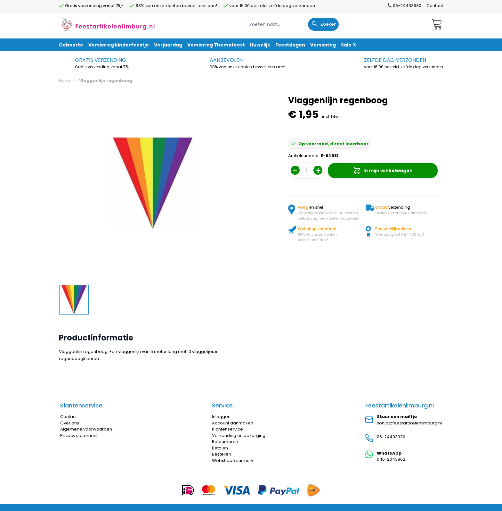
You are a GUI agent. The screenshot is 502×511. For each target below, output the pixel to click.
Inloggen (221, 417)
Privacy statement (79, 435)
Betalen (220, 448)
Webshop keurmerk (233, 460)
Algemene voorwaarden (86, 429)
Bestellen (221, 454)
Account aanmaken (232, 423)
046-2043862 (391, 459)
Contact (434, 6)
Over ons (69, 423)
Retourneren (225, 442)
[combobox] (292, 24)
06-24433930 (391, 437)
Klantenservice (227, 429)
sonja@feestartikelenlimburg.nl (409, 423)
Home (65, 81)
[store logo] (108, 24)
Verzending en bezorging (238, 435)
